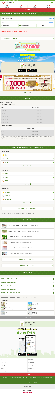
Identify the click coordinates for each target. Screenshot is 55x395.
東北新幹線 (7, 199)
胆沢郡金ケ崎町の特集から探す (9, 289)
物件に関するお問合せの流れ (32, 377)
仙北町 (5, 162)
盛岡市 (5, 173)
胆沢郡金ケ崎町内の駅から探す (9, 282)
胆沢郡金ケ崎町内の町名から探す (9, 279)
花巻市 (5, 181)
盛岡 (5, 155)
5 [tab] (29, 92)
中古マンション (31, 362)
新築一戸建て (3, 365)
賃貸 (2, 359)
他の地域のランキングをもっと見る (27, 208)
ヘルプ (27, 382)
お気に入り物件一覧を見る (9, 38)
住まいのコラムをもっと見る (27, 265)
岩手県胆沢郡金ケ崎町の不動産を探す (10, 293)
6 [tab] (30, 92)
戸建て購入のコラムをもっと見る (27, 259)
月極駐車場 (30, 359)
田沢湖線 (6, 196)
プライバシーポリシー (20, 382)
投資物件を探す (31, 368)
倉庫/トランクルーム (32, 371)
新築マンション (4, 362)
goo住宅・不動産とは (5, 377)
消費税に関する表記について (32, 379)
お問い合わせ (31, 382)
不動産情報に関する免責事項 (47, 377)
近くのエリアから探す (6, 286)
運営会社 (35, 382)
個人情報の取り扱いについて (22, 379)
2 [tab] (25, 92)
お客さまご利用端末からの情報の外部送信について (18, 377)
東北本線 (6, 192)
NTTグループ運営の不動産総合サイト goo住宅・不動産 (10, 0)
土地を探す (3, 368)
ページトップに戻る (27, 317)
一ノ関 (5, 158)
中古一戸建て (31, 365)
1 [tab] (24, 92)
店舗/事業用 (3, 371)
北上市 (5, 177)
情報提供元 (40, 377)
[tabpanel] (27, 83)
